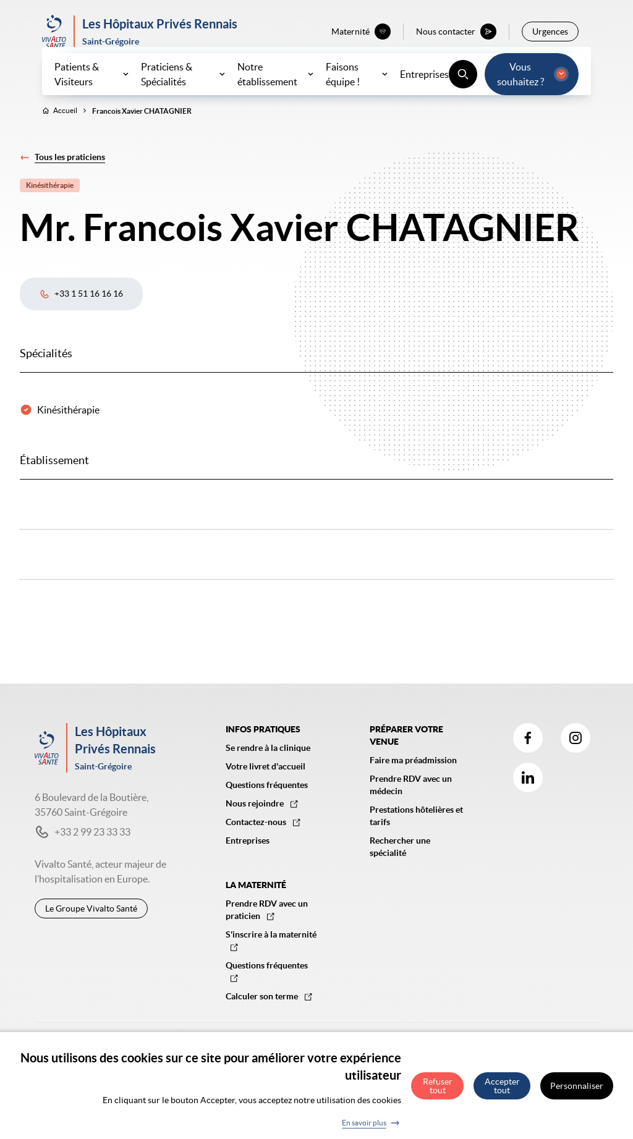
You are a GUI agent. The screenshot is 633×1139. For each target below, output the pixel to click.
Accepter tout (502, 1092)
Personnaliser (576, 1092)
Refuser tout (437, 1092)
